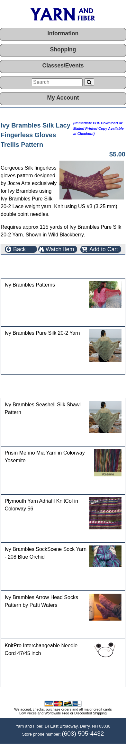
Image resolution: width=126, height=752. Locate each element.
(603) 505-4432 (83, 733)
